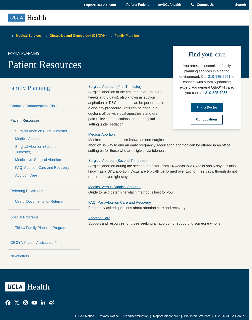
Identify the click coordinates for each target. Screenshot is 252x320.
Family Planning (127, 35)
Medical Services (29, 35)
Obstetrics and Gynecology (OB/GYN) (78, 35)
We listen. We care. (198, 316)
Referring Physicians (26, 191)
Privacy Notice (109, 316)
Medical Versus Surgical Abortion (114, 187)
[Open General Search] (239, 5)
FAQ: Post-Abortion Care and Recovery (119, 202)
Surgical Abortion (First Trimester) (41, 131)
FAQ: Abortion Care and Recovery (42, 168)
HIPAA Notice (84, 316)
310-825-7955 (216, 93)
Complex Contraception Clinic (33, 106)
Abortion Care (26, 175)
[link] (8, 302)
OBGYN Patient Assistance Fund (36, 243)
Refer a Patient (137, 4)
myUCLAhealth (169, 4)
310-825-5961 (219, 77)
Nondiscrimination (136, 316)
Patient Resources (25, 120)
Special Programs (24, 217)
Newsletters (19, 256)
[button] (100, 5)
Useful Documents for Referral (39, 201)
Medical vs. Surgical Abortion (38, 160)
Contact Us (205, 4)
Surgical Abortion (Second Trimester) (35, 149)
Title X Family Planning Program (40, 228)
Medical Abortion (28, 139)
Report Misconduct (166, 316)
